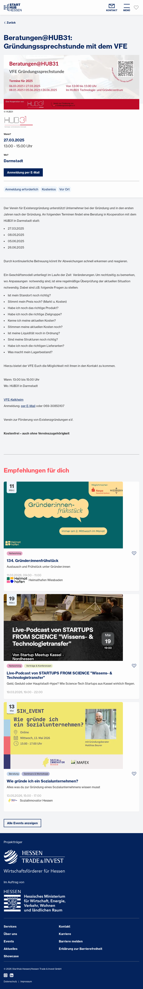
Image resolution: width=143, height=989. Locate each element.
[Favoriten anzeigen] (136, 7)
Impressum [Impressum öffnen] (26, 981)
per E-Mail (28, 406)
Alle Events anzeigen (22, 823)
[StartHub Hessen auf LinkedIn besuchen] (10, 975)
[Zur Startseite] (13, 7)
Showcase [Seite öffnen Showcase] (11, 956)
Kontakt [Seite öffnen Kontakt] (64, 926)
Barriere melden (71, 941)
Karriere (65, 934)
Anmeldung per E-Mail (23, 172)
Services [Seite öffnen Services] (10, 926)
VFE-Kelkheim (13, 399)
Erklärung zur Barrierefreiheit (80, 949)
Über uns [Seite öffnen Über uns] (10, 934)
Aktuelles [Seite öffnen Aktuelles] (11, 949)
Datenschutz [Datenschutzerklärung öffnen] (10, 981)
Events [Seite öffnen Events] (9, 941)
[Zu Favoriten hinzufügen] (134, 553)
